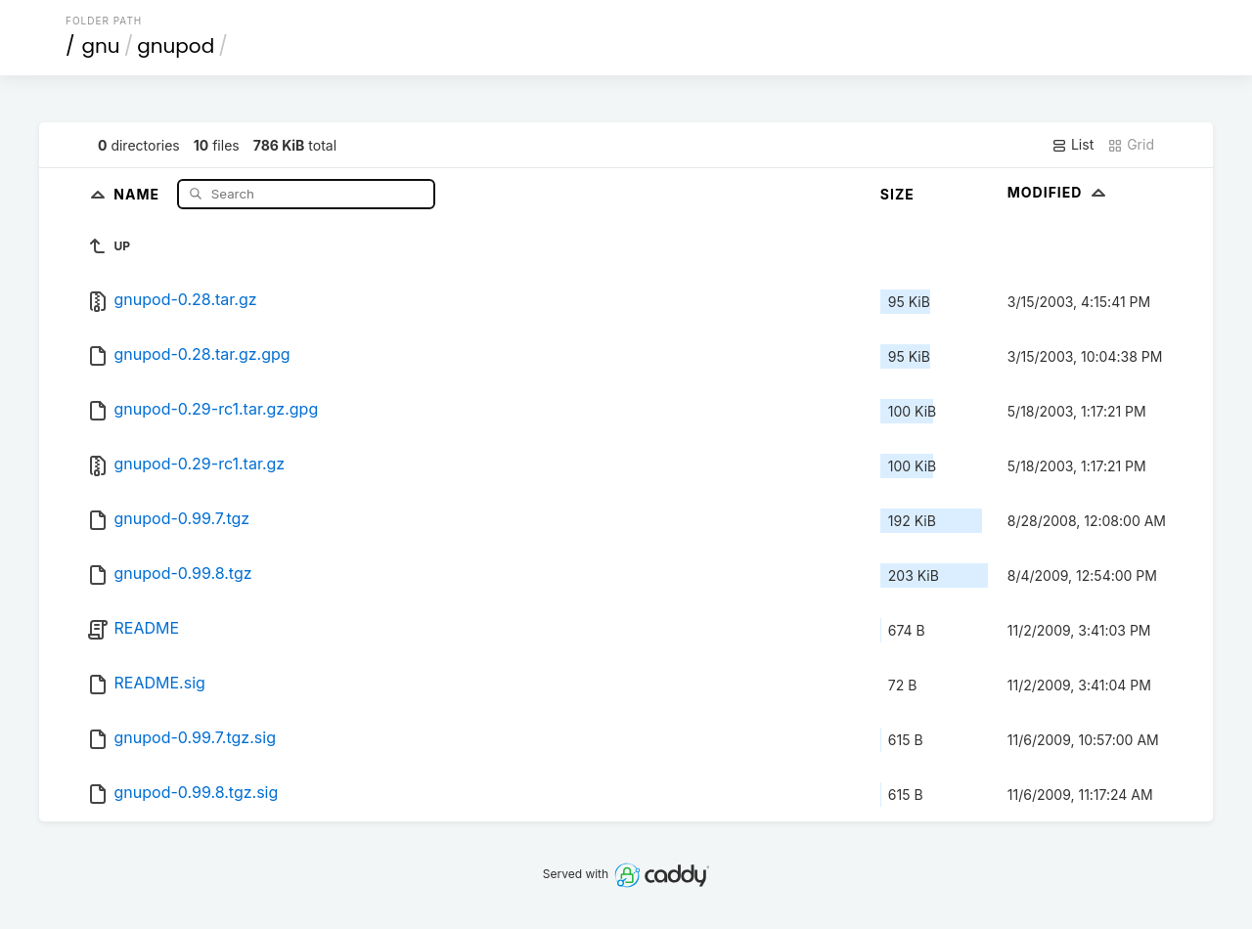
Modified (1058, 192)
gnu (101, 46)
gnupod (175, 46)
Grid (1130, 145)
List (1072, 145)
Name (138, 193)
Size (897, 194)
